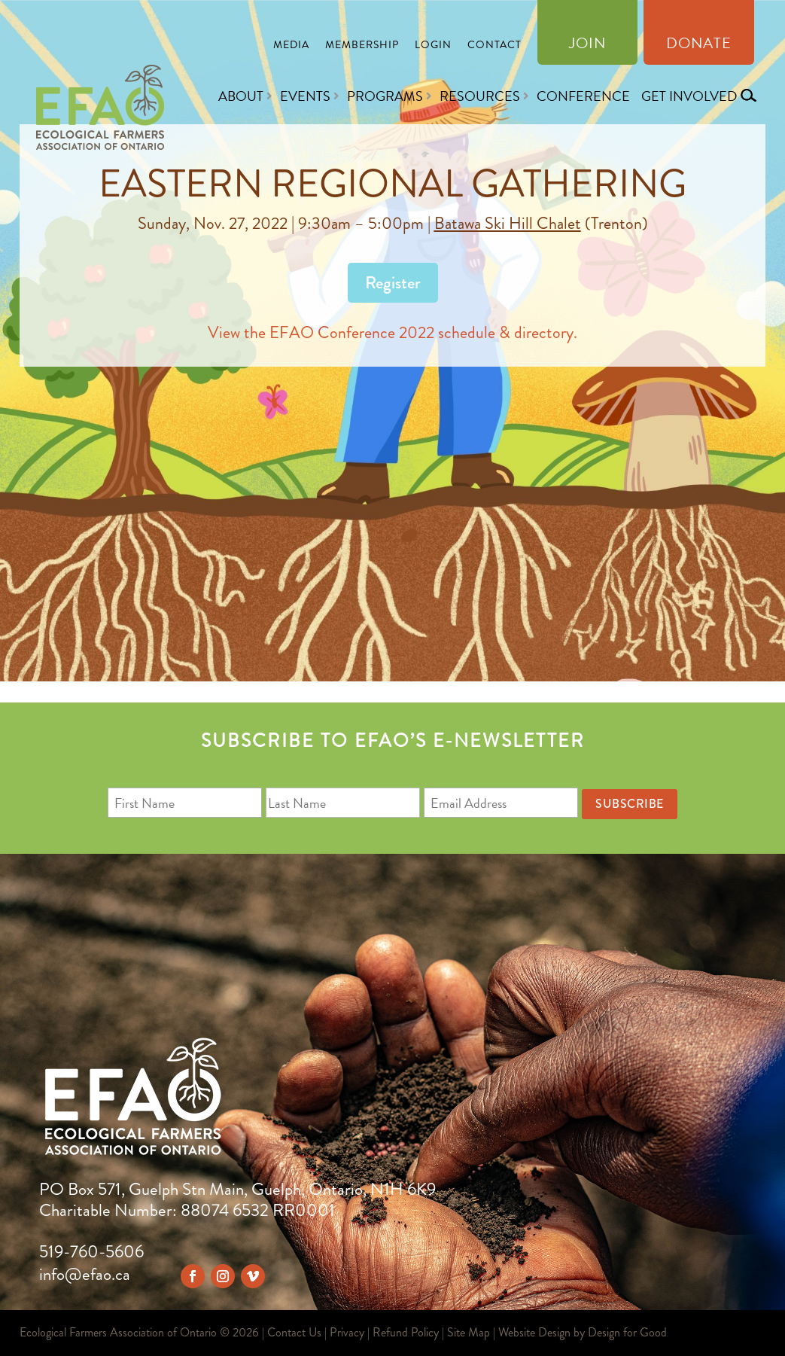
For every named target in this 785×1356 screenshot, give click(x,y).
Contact (494, 46)
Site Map (468, 1332)
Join (587, 46)
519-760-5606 (91, 1251)
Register (393, 282)
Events (305, 96)
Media (291, 46)
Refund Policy (406, 1332)
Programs (385, 96)
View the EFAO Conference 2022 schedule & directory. (392, 332)
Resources (480, 96)
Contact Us (294, 1332)
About (240, 96)
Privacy (347, 1332)
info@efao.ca (84, 1274)
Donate (699, 46)
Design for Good (627, 1332)
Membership (362, 46)
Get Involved (689, 96)
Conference (583, 96)
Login (433, 46)
